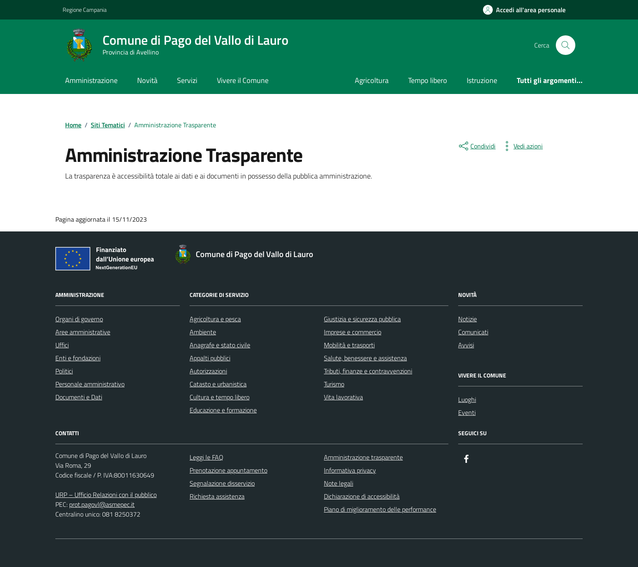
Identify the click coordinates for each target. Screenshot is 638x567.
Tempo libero (427, 80)
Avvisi (466, 345)
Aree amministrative (82, 332)
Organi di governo (79, 319)
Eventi (467, 412)
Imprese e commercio (352, 332)
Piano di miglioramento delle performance (380, 509)
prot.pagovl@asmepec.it (102, 504)
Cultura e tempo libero (219, 397)
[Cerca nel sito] (565, 45)
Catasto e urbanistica (218, 384)
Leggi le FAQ (206, 457)
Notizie (467, 319)
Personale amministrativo (90, 384)
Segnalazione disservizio (222, 483)
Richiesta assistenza (217, 496)
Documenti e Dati (78, 397)
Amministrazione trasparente (363, 457)
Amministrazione (91, 80)
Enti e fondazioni (78, 358)
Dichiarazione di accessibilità (362, 496)
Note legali (338, 483)
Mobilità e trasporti (349, 345)
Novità (147, 80)
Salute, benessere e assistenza (365, 358)
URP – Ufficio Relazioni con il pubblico (106, 494)
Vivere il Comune (243, 80)
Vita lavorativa (343, 397)
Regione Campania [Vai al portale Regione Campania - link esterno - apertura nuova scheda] (85, 9)
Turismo (334, 384)
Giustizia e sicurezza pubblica (362, 319)
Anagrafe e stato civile (220, 345)
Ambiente (203, 332)
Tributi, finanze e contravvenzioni (368, 371)
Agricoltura (372, 80)
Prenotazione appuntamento (228, 470)
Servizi (187, 80)
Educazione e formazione (223, 410)
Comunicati (473, 332)
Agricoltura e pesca (215, 319)
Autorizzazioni (208, 371)
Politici (64, 371)
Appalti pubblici (210, 358)
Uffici (62, 345)
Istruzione (482, 80)
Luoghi (467, 399)
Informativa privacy (350, 470)
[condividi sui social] (476, 146)
